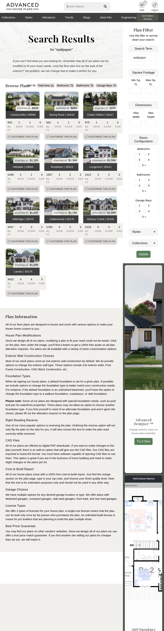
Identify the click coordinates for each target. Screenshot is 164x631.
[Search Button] (105, 6)
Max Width (136, 115)
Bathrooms (85, 85)
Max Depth (151, 115)
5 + (144, 165)
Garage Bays (106, 85)
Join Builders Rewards (148, 17)
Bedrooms (65, 85)
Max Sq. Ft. (151, 82)
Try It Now (143, 441)
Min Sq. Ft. (136, 82)
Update (143, 254)
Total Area (46, 85)
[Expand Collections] (154, 243)
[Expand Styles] (154, 231)
